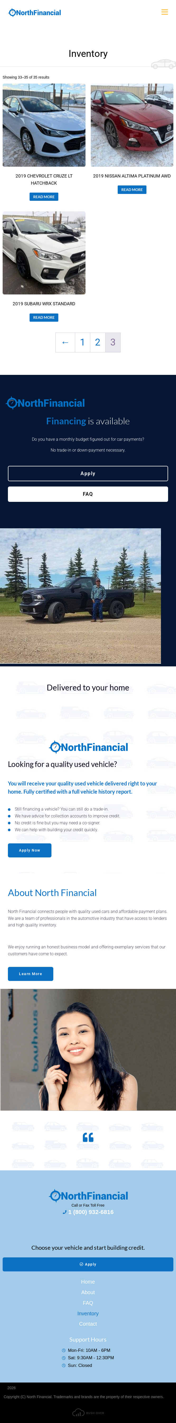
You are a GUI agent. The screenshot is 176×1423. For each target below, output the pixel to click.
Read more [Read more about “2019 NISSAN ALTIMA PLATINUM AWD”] (132, 189)
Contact (88, 1324)
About (88, 1292)
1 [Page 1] (82, 342)
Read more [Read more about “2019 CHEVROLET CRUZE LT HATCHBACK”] (44, 196)
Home (88, 1282)
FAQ (88, 1303)
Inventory (88, 1313)
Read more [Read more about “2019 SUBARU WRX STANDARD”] (44, 317)
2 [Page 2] (97, 342)
